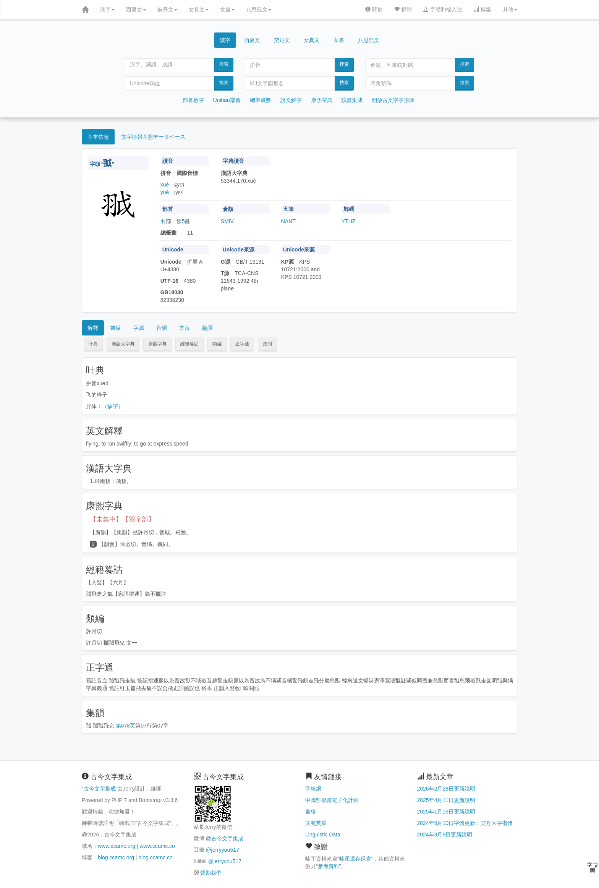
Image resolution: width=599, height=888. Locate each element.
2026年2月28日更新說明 (446, 789)
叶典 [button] (93, 344)
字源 (138, 328)
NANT (288, 221)
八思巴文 (258, 9)
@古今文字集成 (224, 838)
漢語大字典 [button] (123, 344)
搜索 (223, 64)
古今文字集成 (100, 789)
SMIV (227, 221)
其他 (510, 9)
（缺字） (112, 406)
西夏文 (136, 9)
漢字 (107, 9)
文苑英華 (316, 823)
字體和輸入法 (442, 9)
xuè (164, 184)
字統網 (313, 789)
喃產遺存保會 (355, 859)
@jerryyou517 (222, 850)
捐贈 (403, 9)
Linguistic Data (322, 834)
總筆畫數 (260, 100)
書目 (115, 328)
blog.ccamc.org (116, 857)
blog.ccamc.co (155, 857)
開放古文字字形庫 (393, 100)
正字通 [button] (242, 344)
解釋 (92, 328)
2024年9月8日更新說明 (445, 834)
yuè (164, 192)
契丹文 (167, 9)
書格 (310, 812)
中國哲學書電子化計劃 (332, 800)
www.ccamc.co (157, 846)
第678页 (125, 726)
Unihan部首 (227, 100)
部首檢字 (193, 100)
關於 (374, 9)
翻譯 (207, 328)
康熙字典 (321, 100)
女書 (227, 9)
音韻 (161, 328)
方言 (184, 328)
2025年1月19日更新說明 (446, 812)
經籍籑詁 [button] (189, 344)
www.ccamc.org (116, 846)
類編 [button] (217, 344)
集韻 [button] (267, 344)
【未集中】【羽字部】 (122, 519)
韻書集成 (352, 100)
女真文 (199, 9)
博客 (482, 9)
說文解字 (291, 100)
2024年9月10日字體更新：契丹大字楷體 (465, 823)
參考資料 (328, 866)
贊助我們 (211, 873)
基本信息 (98, 137)
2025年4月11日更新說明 (446, 800)
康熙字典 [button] (157, 344)
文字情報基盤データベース (153, 137)
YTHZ (349, 221)
